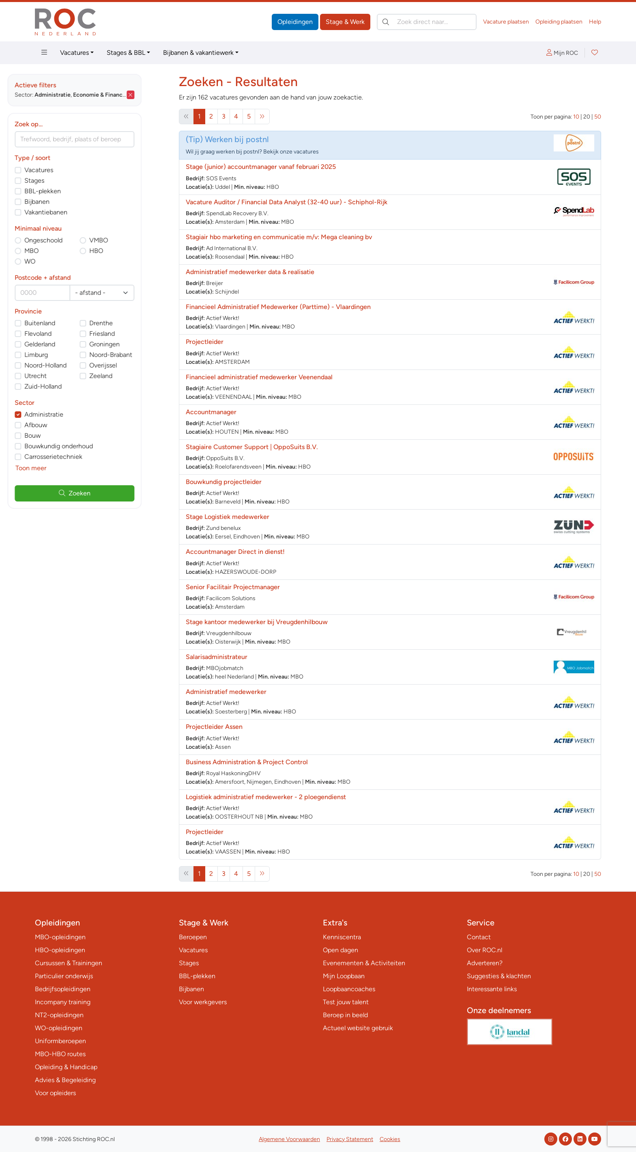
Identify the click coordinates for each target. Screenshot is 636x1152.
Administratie (71, 414)
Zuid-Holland (70, 386)
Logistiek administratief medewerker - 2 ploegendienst (266, 797)
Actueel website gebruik (358, 1028)
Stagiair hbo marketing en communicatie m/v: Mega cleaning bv (279, 237)
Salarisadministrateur (216, 657)
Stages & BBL (126, 52)
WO (57, 261)
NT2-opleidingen (59, 1015)
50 (597, 116)
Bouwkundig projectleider (224, 482)
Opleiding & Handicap (66, 1067)
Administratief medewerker (226, 692)
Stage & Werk (345, 22)
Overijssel (130, 365)
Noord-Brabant (138, 355)
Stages (62, 180)
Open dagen (340, 950)
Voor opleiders (55, 1093)
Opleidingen (295, 22)
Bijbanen (64, 201)
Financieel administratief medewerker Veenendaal (259, 377)
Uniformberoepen (60, 1041)
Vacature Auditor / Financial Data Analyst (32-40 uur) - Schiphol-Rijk (286, 202)
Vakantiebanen (73, 212)
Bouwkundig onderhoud (86, 446)
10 (576, 116)
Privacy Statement (350, 1139)
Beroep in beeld (345, 1015)
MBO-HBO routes (60, 1054)
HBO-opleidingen (60, 950)
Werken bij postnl (237, 139)
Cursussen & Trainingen (68, 963)
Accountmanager (211, 412)
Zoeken (102, 493)
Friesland (129, 333)
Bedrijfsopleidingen (62, 989)
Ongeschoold (71, 240)
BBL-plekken (70, 191)
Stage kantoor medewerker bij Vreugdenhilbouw (257, 622)
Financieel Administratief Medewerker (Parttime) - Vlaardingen (278, 307)
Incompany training (62, 1002)
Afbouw (63, 425)
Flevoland (65, 333)
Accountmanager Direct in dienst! (235, 551)
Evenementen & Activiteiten (364, 963)
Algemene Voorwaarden (289, 1139)
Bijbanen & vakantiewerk (198, 52)
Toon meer (58, 468)
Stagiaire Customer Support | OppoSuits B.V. (252, 447)
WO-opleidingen (58, 1028)
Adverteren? (485, 963)
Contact (479, 937)
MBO (59, 251)
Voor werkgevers (203, 1002)
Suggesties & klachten (499, 976)
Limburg (63, 355)
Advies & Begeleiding (65, 1080)
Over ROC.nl (484, 950)
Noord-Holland (73, 365)
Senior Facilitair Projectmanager (233, 587)
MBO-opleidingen (60, 937)
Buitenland (67, 323)
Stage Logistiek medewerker (227, 517)
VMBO (126, 240)
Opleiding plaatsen (558, 21)
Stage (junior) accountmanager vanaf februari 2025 (261, 167)
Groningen (132, 344)
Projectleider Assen (214, 727)
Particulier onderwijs (64, 976)
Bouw (60, 435)
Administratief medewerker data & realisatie (250, 272)
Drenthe (128, 323)
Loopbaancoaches (349, 989)
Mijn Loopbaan (344, 976)
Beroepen (193, 937)
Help (595, 21)
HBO (124, 251)
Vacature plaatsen (506, 21)
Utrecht (63, 376)
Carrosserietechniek (81, 456)
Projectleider (204, 342)
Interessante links (492, 989)
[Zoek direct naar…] (427, 22)
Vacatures (74, 52)
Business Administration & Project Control (247, 762)
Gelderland (67, 344)
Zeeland (128, 376)
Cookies (390, 1139)
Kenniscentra (342, 937)
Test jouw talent (346, 1002)
